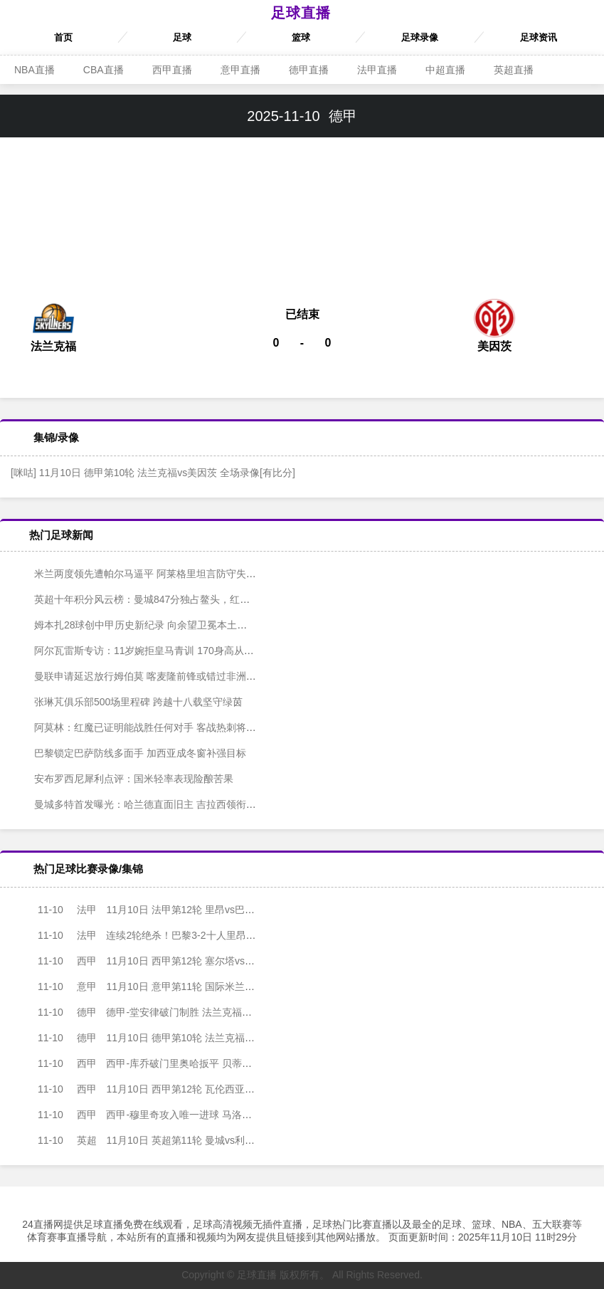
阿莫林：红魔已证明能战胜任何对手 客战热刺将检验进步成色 (160, 727)
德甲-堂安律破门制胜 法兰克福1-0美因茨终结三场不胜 (180, 1012)
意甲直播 (240, 69)
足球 (182, 37)
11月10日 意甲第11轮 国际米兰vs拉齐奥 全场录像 (170, 986)
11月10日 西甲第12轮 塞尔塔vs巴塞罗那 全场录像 (170, 961)
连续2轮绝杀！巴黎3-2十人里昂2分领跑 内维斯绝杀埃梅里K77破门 (207, 935)
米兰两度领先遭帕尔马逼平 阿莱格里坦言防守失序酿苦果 (150, 573)
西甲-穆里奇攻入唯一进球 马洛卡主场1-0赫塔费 (165, 1114)
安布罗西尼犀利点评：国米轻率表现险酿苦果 (123, 778)
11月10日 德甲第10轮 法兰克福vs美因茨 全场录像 (170, 1037)
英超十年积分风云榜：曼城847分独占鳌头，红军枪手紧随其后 (161, 599)
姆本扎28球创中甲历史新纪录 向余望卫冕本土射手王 (140, 625)
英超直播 (514, 69)
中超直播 (445, 69)
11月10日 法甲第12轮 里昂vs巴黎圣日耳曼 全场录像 (175, 909)
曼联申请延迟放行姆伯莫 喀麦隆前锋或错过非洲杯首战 (145, 676)
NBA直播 (34, 69)
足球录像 (419, 37)
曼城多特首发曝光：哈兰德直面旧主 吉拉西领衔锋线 (140, 804)
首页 (63, 37)
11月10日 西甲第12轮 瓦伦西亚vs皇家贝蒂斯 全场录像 (180, 1089)
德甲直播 (309, 69)
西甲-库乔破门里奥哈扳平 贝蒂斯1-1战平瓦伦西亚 (170, 1063)
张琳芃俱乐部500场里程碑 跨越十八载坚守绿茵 (128, 701)
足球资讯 (538, 37)
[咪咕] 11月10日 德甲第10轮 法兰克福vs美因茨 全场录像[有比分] (153, 472)
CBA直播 (103, 69)
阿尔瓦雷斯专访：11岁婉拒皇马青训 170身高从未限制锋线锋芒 (164, 650)
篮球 (301, 37)
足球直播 (301, 13)
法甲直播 (377, 69)
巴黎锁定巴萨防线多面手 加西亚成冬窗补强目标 (130, 753)
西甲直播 (172, 69)
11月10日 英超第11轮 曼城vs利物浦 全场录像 (160, 1140)
